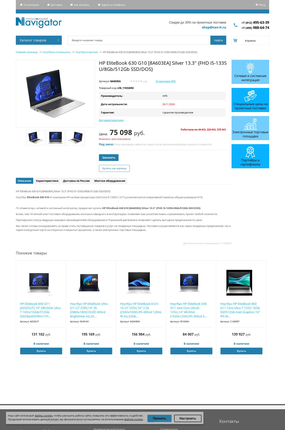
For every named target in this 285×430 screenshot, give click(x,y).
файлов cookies (133, 419)
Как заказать (82, 5)
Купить (41, 351)
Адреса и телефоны (113, 5)
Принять (159, 418)
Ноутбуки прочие (87, 52)
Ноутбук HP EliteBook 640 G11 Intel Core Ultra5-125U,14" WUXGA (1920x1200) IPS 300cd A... (188, 310)
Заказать (108, 157)
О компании (31, 5)
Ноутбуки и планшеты (56, 52)
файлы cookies (43, 415)
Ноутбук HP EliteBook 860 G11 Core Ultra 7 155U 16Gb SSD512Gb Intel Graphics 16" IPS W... (240, 310)
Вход (262, 5)
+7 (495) (255, 28)
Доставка (56, 5)
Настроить (188, 418)
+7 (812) (255, 23)
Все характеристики (111, 120)
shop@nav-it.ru (214, 27)
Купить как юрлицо (114, 168)
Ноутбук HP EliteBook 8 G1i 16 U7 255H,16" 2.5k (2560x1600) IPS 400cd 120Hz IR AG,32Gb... (141, 310)
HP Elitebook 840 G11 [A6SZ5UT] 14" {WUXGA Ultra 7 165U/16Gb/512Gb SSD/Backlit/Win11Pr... (40, 310)
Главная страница (27, 52)
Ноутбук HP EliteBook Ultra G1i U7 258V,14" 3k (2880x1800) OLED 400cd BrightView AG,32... (89, 310)
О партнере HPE (166, 81)
